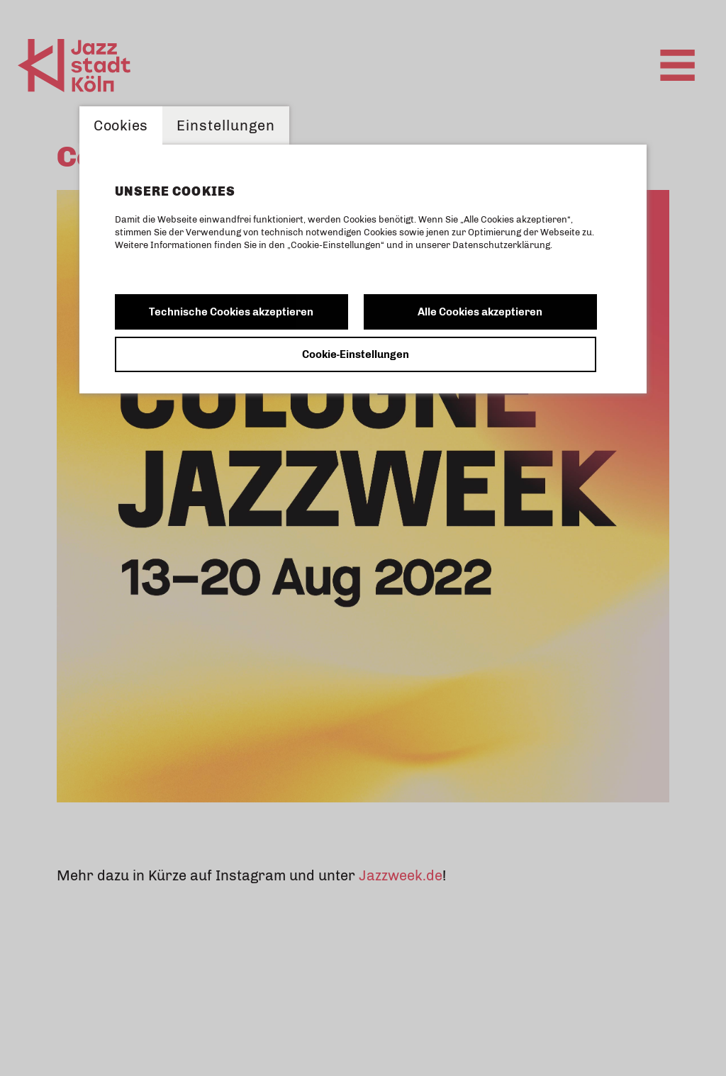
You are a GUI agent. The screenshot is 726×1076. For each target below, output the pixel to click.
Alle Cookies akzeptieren (480, 312)
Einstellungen (226, 125)
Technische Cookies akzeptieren (231, 312)
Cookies (121, 125)
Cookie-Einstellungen (355, 354)
